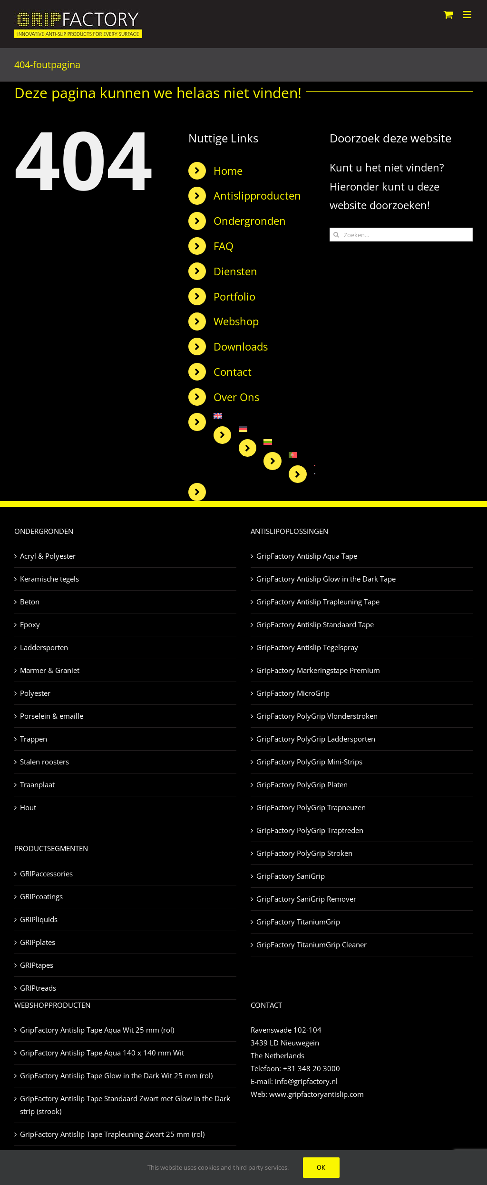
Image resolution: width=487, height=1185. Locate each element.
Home (228, 170)
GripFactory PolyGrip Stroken (304, 853)
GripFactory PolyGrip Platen (302, 784)
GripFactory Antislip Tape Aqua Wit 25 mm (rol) (97, 1029)
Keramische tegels (49, 578)
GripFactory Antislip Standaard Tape (315, 624)
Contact (233, 371)
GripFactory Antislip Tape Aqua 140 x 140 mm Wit (102, 1052)
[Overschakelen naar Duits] (277, 429)
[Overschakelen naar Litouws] (289, 442)
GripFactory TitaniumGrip (298, 921)
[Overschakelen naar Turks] (314, 465)
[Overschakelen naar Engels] (264, 416)
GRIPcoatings (41, 896)
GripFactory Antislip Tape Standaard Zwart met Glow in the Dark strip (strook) (125, 1105)
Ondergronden (250, 220)
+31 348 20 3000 (311, 1068)
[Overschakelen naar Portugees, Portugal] (302, 455)
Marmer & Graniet (49, 670)
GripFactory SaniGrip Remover (306, 899)
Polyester (35, 693)
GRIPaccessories (46, 873)
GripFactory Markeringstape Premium (318, 670)
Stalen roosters (44, 761)
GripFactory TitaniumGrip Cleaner (311, 944)
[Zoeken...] (401, 234)
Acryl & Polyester (48, 556)
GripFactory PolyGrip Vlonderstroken (317, 716)
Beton (29, 601)
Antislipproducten (257, 195)
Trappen (33, 738)
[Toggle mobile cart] (448, 15)
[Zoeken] (336, 234)
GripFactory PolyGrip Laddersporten (315, 738)
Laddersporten (44, 647)
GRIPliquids (39, 919)
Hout (28, 807)
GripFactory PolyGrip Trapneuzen (311, 807)
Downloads (241, 346)
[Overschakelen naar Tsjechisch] (314, 473)
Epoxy (30, 624)
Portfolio (234, 296)
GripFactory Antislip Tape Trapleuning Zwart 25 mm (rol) (112, 1134)
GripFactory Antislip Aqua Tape (306, 556)
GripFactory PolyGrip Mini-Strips (309, 761)
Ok (321, 1167)
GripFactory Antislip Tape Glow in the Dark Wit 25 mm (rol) (116, 1075)
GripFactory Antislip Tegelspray (307, 647)
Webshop (236, 321)
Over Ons (236, 397)
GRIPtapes (36, 965)
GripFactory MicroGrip (293, 693)
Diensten (235, 271)
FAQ (224, 246)
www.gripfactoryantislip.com (316, 1094)
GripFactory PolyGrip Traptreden (309, 830)
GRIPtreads (38, 988)
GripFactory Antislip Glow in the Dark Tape (326, 578)
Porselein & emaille (51, 716)
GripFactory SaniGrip (290, 876)
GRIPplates (37, 942)
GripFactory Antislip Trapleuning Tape (318, 601)
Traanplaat (37, 784)
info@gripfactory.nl (306, 1081)
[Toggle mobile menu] (468, 15)
